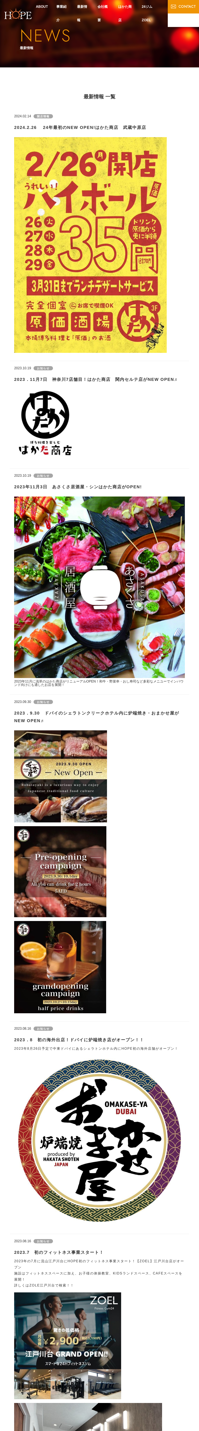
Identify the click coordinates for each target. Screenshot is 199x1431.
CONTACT (183, 6)
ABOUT (42, 6)
